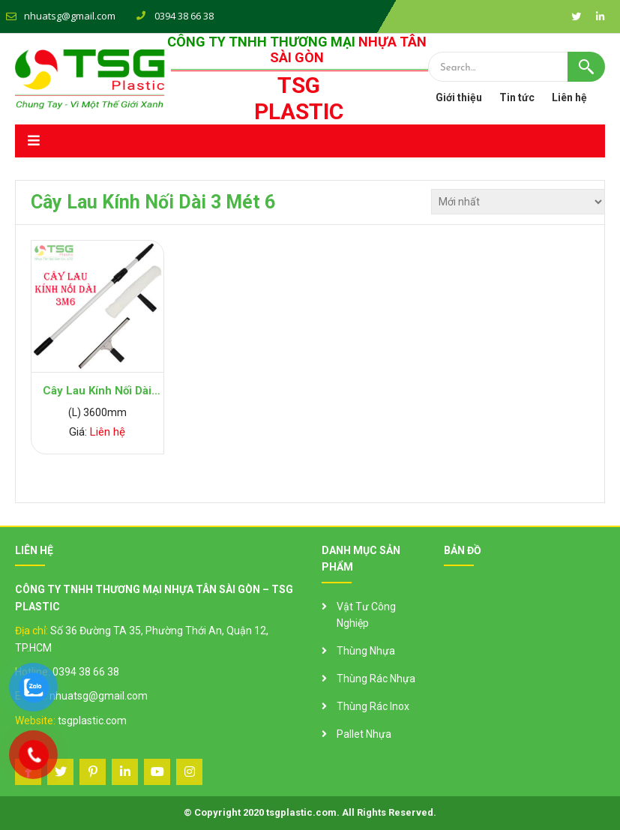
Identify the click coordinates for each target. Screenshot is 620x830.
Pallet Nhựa (364, 734)
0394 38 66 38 (85, 672)
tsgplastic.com (92, 721)
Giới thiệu (459, 97)
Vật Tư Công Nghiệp (366, 615)
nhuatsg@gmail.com (69, 15)
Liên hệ (569, 97)
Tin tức (517, 97)
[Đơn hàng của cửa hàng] (518, 201)
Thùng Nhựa (366, 651)
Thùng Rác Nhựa (376, 679)
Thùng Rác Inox (373, 706)
